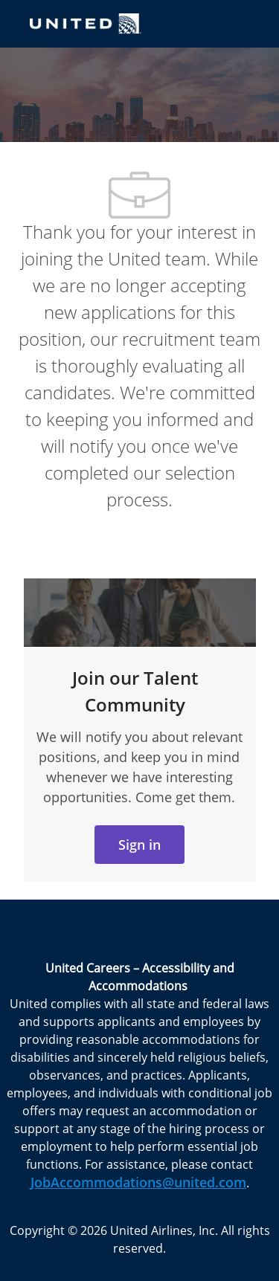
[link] (139, 844)
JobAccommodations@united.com (138, 1182)
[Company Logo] (85, 22)
